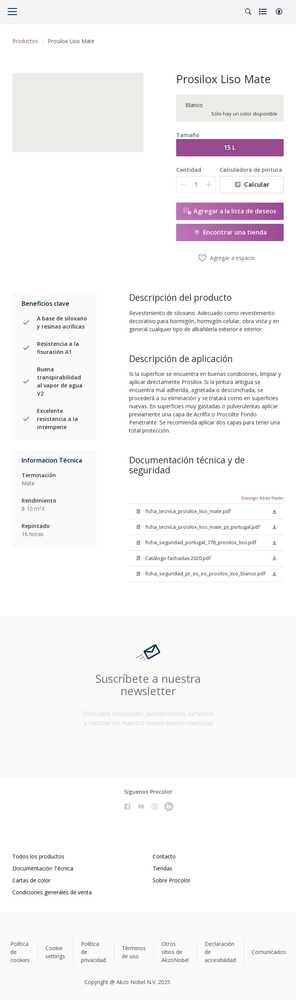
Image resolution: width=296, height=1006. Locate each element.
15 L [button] (229, 147)
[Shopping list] (263, 11)
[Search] (248, 11)
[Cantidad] (196, 184)
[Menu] (12, 11)
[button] (279, 11)
